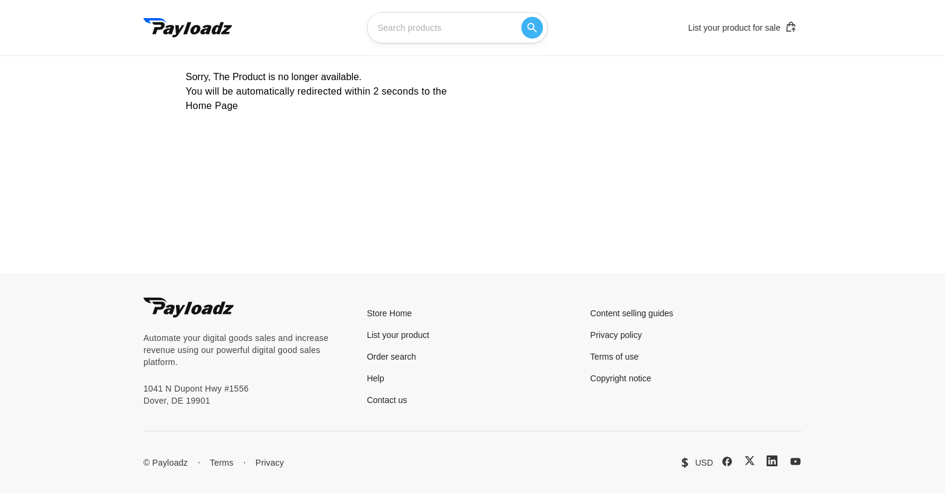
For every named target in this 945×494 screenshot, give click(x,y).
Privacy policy (616, 335)
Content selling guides (631, 313)
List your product (398, 335)
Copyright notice (620, 378)
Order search (391, 356)
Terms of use (614, 356)
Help (376, 378)
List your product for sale (742, 27)
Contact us (387, 400)
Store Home (389, 313)
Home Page (212, 106)
